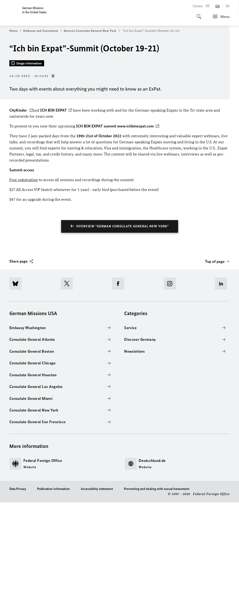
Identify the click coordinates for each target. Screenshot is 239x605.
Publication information (53, 592)
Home (15, 31)
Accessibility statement (97, 592)
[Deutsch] (228, 6)
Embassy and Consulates (42, 31)
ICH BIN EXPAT (53, 213)
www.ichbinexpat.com (135, 228)
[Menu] (220, 16)
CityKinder (18, 213)
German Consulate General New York (92, 31)
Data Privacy (17, 592)
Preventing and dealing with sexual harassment (156, 592)
